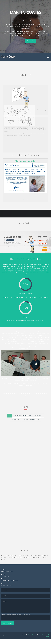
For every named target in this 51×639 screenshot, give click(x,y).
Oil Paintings (16, 419)
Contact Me (30, 41)
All (9, 415)
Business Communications (23, 415)
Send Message (7, 623)
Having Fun (38, 415)
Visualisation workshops (31, 419)
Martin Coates (31, 635)
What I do (20, 41)
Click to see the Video (25, 161)
